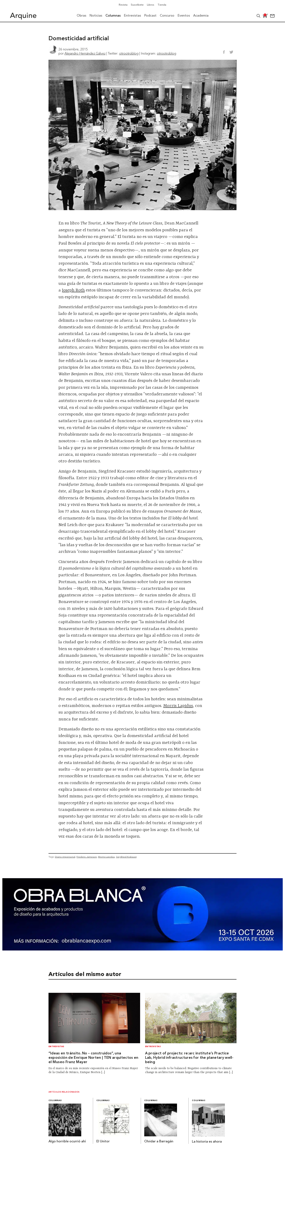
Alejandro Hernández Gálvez (85, 53)
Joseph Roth (73, 290)
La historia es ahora (207, 1141)
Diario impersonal (65, 856)
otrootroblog (128, 53)
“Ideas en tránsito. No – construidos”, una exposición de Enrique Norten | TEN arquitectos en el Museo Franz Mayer (93, 1058)
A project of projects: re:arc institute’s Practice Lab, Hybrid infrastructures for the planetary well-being (189, 1058)
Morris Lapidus (178, 705)
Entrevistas (56, 1047)
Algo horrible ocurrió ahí (67, 1141)
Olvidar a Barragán (158, 1141)
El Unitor (103, 1141)
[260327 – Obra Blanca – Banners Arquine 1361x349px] (142, 949)
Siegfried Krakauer (126, 856)
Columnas (55, 1100)
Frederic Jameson (86, 856)
